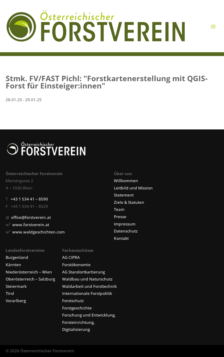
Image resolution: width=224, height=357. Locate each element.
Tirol (10, 293)
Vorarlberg (16, 300)
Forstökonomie (76, 264)
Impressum (125, 224)
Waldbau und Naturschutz (87, 279)
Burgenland (17, 257)
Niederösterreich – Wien (29, 272)
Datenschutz (126, 231)
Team (119, 209)
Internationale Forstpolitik (87, 293)
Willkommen (126, 180)
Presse (120, 216)
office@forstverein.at (31, 217)
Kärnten (13, 264)
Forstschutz (73, 300)
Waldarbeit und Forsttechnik (89, 286)
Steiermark (16, 286)
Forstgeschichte (77, 308)
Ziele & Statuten (129, 202)
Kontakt (121, 238)
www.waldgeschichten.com (38, 232)
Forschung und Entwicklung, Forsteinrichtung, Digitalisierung (89, 322)
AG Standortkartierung (83, 272)
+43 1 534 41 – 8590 (29, 199)
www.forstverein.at (30, 224)
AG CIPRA (71, 257)
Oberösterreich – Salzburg (30, 279)
